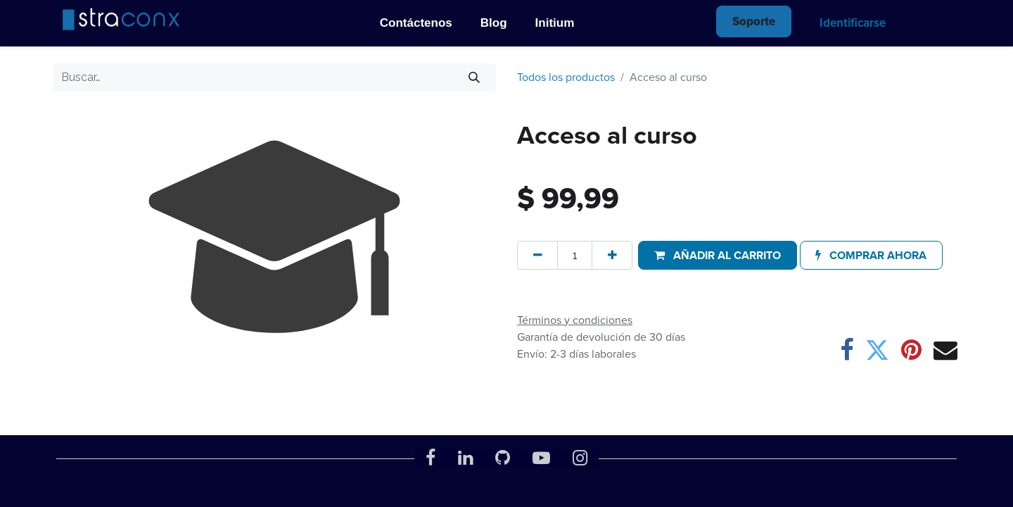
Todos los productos (566, 77)
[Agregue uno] (612, 255)
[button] (717, 255)
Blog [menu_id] (493, 23)
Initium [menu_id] (555, 23)
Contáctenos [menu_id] (416, 23)
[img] (119, 19)
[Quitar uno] (537, 255)
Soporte (753, 21)
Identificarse (853, 23)
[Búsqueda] (474, 77)
